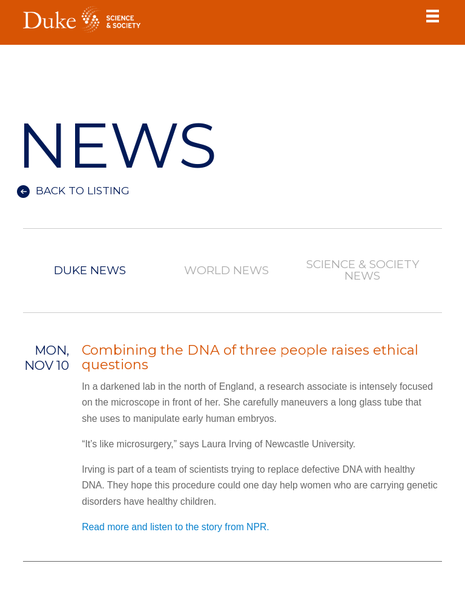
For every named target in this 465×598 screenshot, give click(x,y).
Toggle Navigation (433, 15)
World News (226, 271)
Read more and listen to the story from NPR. (175, 527)
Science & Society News (362, 270)
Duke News (90, 271)
